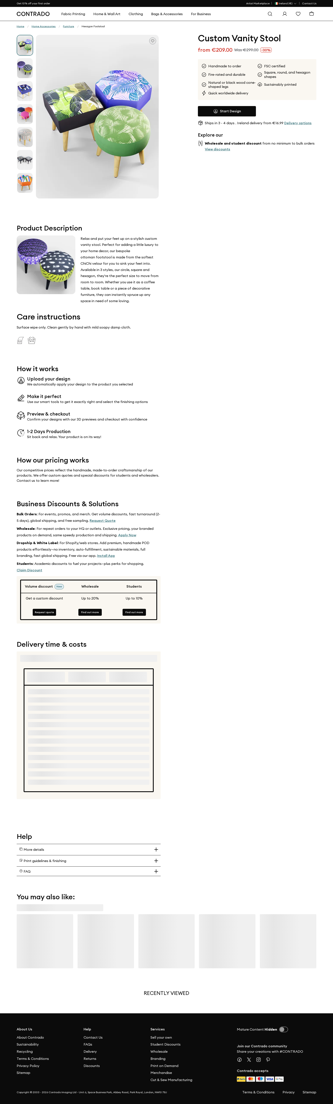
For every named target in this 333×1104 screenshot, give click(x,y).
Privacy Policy (28, 1066)
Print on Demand (164, 1066)
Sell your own (161, 1037)
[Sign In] (285, 13)
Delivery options (298, 123)
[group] (25, 45)
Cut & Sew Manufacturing (171, 1080)
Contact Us (309, 3)
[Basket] (312, 14)
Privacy (289, 1092)
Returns (90, 1058)
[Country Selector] (286, 3)
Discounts (92, 1066)
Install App (106, 555)
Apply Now (127, 535)
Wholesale (159, 1051)
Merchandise (161, 1072)
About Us (24, 1029)
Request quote (44, 612)
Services (157, 1029)
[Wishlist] (299, 13)
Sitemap (23, 1072)
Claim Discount (29, 570)
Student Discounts (165, 1044)
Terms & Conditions (33, 1058)
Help (87, 1029)
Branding (157, 1058)
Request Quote (103, 520)
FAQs (88, 1044)
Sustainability (28, 1044)
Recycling (25, 1051)
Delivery (90, 1051)
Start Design (227, 111)
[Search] (271, 14)
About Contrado (30, 1037)
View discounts (217, 149)
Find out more (90, 612)
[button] (97, 116)
